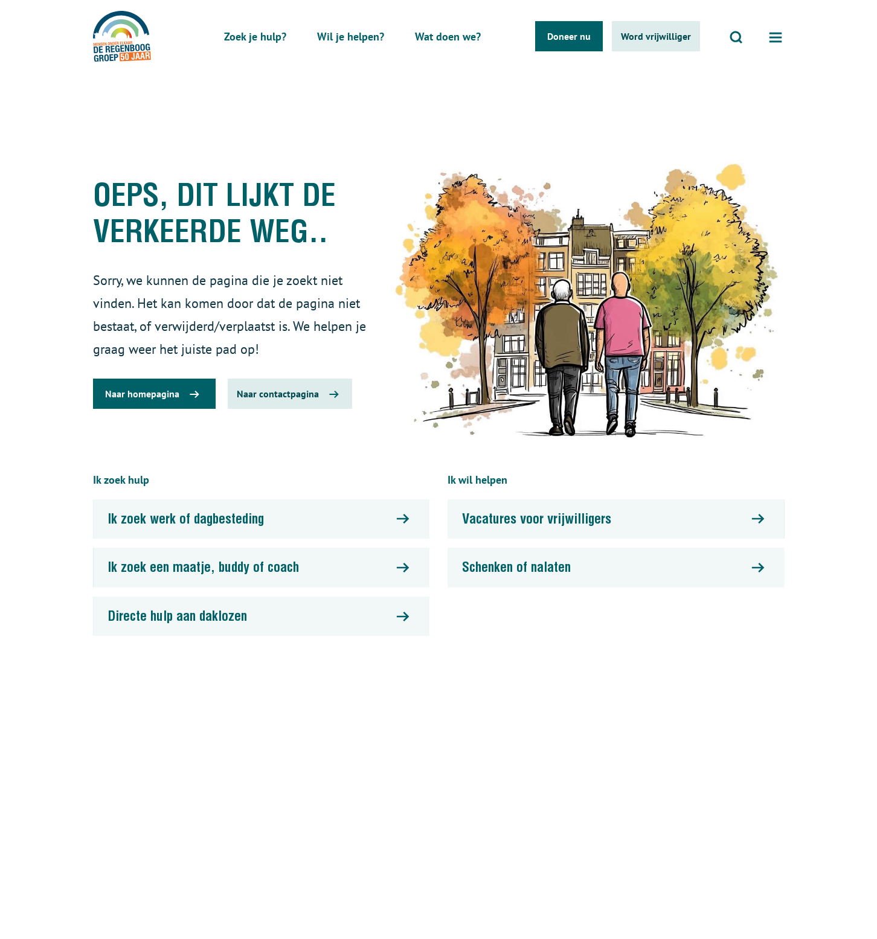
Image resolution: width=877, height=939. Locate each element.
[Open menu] (775, 36)
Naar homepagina (142, 394)
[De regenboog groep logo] (122, 36)
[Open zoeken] (736, 36)
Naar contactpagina (278, 394)
